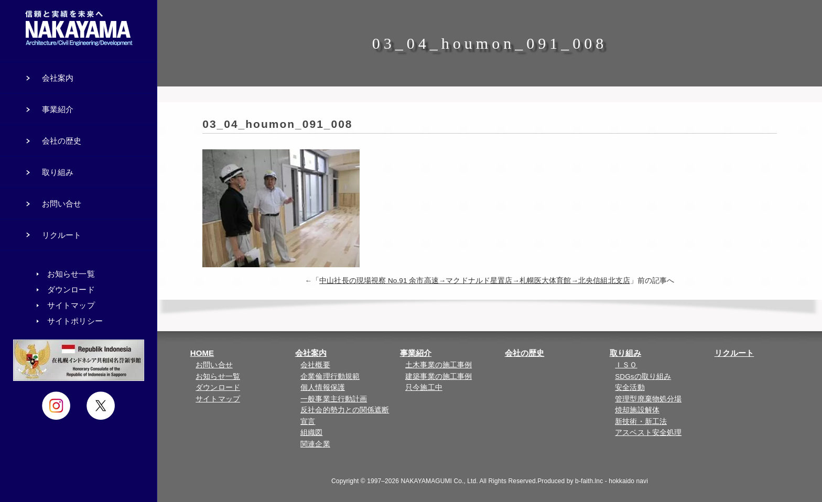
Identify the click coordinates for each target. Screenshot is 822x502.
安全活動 (629, 387)
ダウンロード (218, 387)
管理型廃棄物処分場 (648, 399)
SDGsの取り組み (643, 376)
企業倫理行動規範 (330, 376)
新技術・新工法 (641, 421)
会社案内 (311, 352)
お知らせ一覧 (218, 376)
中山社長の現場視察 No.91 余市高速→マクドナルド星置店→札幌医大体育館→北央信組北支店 (474, 281)
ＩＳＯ (626, 365)
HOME (202, 352)
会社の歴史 (525, 352)
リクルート (734, 352)
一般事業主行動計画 (333, 399)
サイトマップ (218, 399)
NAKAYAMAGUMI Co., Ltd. (439, 481)
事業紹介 (415, 352)
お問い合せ (214, 365)
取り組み (625, 352)
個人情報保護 (322, 387)
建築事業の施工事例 (438, 376)
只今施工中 (423, 387)
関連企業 (315, 444)
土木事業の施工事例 (438, 365)
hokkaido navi (628, 481)
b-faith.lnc (589, 481)
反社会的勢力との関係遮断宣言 (344, 415)
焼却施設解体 (637, 410)
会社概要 (315, 365)
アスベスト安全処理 (648, 432)
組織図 (311, 432)
